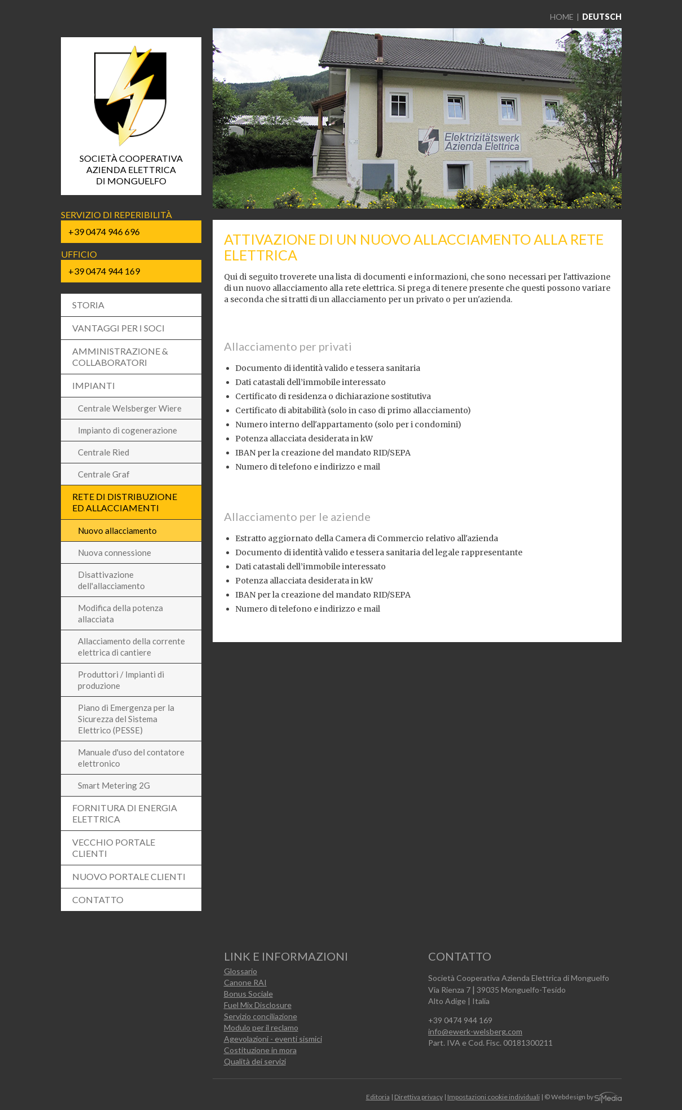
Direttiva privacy (418, 1097)
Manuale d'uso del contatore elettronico (131, 757)
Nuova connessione (114, 552)
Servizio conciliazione (260, 1016)
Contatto (98, 899)
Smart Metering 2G (114, 785)
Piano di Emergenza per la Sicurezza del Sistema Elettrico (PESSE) (126, 718)
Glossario (240, 971)
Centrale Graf (104, 474)
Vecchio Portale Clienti (113, 848)
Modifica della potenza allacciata (120, 613)
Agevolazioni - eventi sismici (273, 1038)
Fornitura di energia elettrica (124, 813)
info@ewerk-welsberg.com (475, 1031)
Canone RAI (245, 982)
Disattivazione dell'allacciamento (111, 580)
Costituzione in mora (260, 1050)
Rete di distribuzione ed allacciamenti (124, 502)
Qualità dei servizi (255, 1061)
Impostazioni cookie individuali (493, 1097)
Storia (88, 304)
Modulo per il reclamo (261, 1027)
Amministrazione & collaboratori (120, 357)
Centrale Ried (103, 452)
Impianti (93, 385)
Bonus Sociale (248, 993)
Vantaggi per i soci (118, 327)
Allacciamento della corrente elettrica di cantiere (131, 646)
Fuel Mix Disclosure (258, 1005)
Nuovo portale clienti (129, 876)
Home (562, 16)
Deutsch (602, 16)
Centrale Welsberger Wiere (130, 408)
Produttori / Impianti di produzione (121, 680)
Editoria (378, 1097)
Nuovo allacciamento (117, 530)
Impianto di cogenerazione (127, 430)
